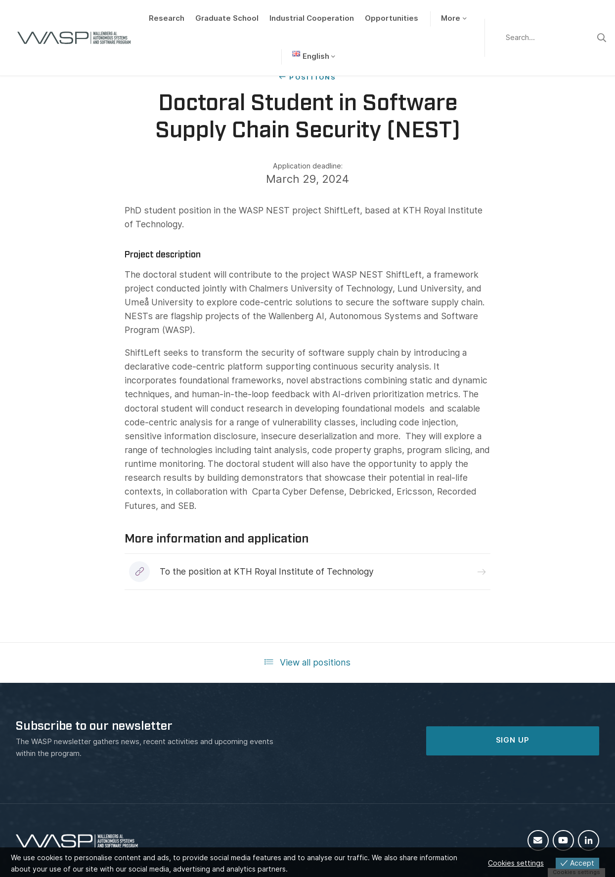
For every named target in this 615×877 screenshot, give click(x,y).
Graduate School (227, 18)
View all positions (307, 662)
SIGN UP (512, 740)
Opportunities (391, 18)
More (450, 18)
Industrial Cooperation (311, 18)
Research (166, 18)
